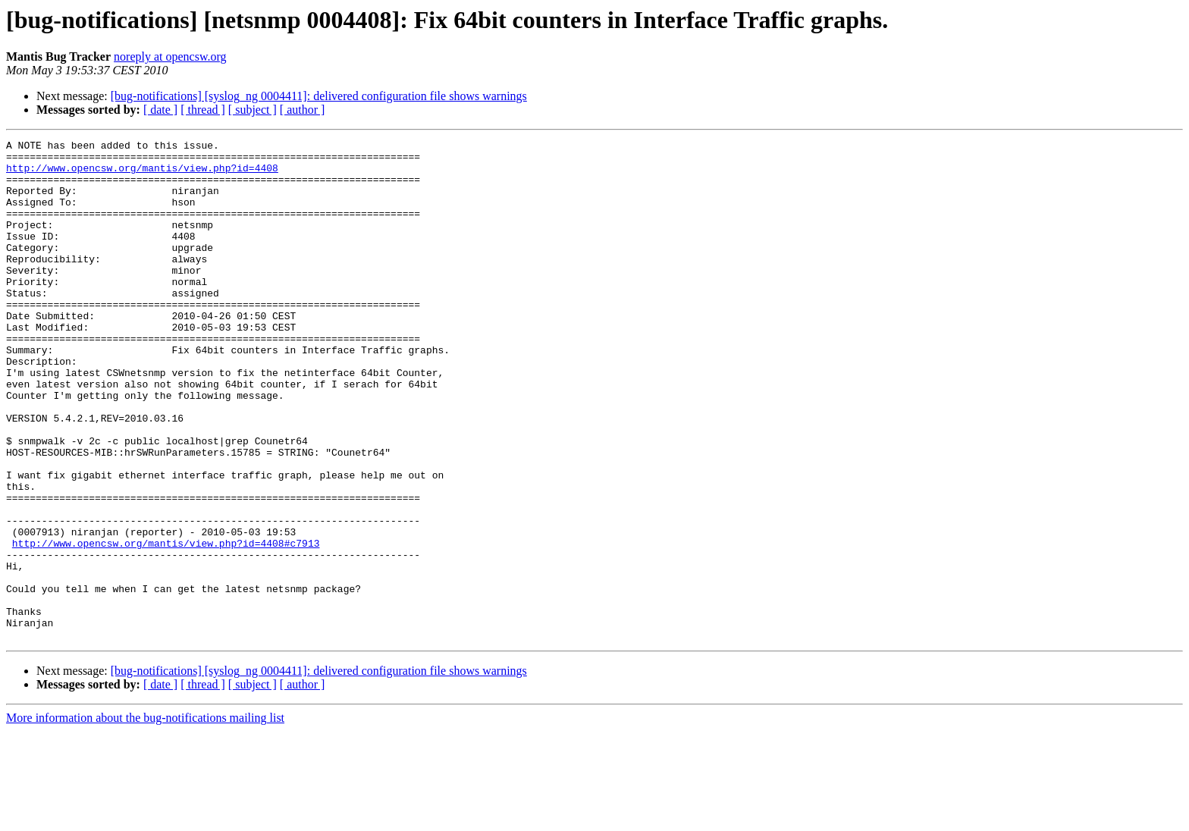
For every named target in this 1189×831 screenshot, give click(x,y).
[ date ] (160, 109)
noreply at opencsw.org (170, 56)
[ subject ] (252, 109)
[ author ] (302, 109)
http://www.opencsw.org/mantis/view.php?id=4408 (142, 174)
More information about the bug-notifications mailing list (145, 817)
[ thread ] (202, 109)
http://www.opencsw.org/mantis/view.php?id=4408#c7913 (166, 625)
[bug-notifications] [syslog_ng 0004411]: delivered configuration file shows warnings (319, 95)
